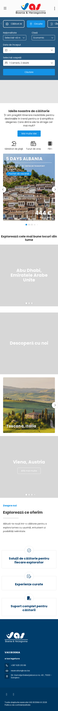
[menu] (54, 8)
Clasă (35, 32)
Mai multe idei (29, 133)
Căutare (29, 72)
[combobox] (12, 37)
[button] (1, 23)
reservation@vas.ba (20, 670)
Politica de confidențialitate (17, 705)
